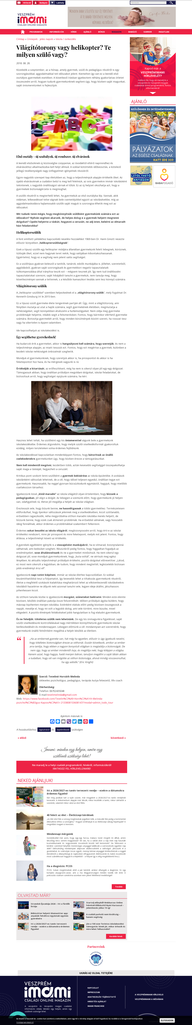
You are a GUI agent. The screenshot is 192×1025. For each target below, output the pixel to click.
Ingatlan (164, 31)
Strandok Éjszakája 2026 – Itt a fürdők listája (50, 905)
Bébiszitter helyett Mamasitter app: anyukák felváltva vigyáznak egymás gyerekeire (49, 916)
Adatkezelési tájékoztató (102, 997)
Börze (101, 31)
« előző (22, 737)
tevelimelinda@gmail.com (62, 694)
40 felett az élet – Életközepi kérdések (70, 815)
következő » (118, 737)
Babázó (132, 31)
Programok (36, 31)
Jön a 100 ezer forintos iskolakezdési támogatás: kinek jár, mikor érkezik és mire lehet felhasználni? (105, 926)
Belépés (44, 2)
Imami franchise (96, 1006)
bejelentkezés (63, 729)
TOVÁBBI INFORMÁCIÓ (25, 1023)
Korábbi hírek (115, 936)
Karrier (148, 31)
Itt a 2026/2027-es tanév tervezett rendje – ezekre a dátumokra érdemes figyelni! (85, 792)
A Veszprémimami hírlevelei (149, 994)
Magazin (116, 31)
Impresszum (94, 992)
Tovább (118, 886)
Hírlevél (27, 2)
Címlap (23, 31)
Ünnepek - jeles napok (40, 39)
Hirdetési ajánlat (97, 1001)
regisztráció (44, 729)
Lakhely (60, 2)
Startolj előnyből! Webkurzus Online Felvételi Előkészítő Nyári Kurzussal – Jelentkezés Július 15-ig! (105, 905)
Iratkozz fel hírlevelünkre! (72, 768)
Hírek (74, 31)
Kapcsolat (93, 988)
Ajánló (87, 31)
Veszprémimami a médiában (149, 999)
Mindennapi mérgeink (60, 834)
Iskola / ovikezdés (66, 39)
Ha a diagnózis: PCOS (59, 866)
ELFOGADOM (167, 1020)
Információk (56, 31)
